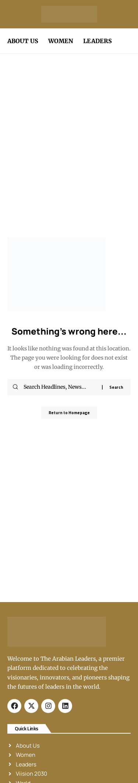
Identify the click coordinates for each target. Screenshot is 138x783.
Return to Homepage (69, 413)
